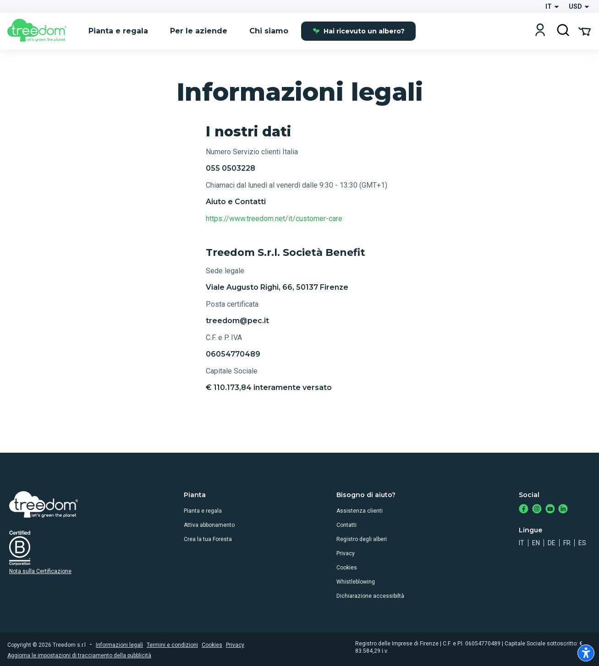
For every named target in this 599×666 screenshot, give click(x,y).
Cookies (346, 567)
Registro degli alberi (361, 539)
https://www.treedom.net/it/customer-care (274, 218)
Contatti (346, 525)
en (536, 543)
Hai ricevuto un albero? (359, 31)
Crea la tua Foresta (208, 539)
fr (567, 543)
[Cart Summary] (584, 30)
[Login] (540, 31)
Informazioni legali (119, 645)
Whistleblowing (355, 582)
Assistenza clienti (359, 511)
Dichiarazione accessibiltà (370, 596)
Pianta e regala (203, 511)
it (521, 543)
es (582, 543)
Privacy (345, 553)
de (551, 543)
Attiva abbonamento (209, 525)
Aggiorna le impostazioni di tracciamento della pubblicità (79, 655)
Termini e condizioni (172, 645)
